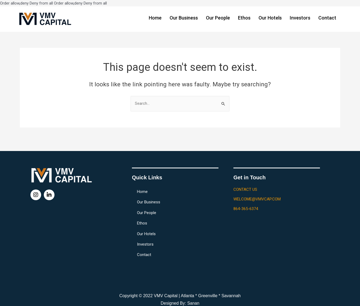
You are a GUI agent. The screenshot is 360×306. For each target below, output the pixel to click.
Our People (218, 18)
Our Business (184, 18)
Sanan (193, 303)
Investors (300, 18)
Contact (327, 18)
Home (155, 18)
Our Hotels (270, 18)
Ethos (244, 18)
